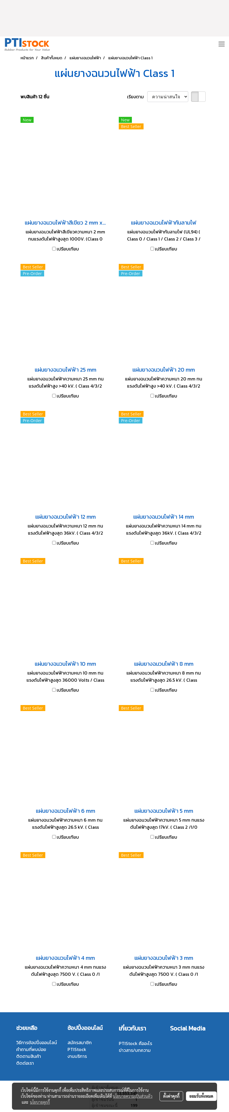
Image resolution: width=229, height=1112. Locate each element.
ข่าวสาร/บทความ (135, 1050)
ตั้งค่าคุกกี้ (171, 1096)
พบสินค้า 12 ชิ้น (35, 96)
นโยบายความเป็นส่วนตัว (132, 1096)
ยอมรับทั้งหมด (201, 1096)
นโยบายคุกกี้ (40, 1102)
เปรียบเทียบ (68, 248)
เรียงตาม (137, 96)
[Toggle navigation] (221, 44)
